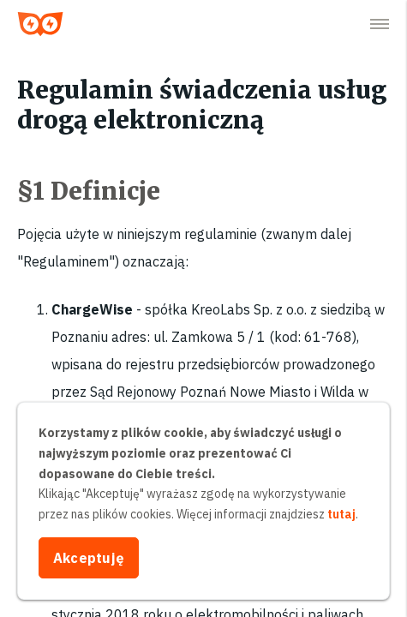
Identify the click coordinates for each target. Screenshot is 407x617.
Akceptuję (88, 557)
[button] (379, 24)
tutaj (341, 514)
